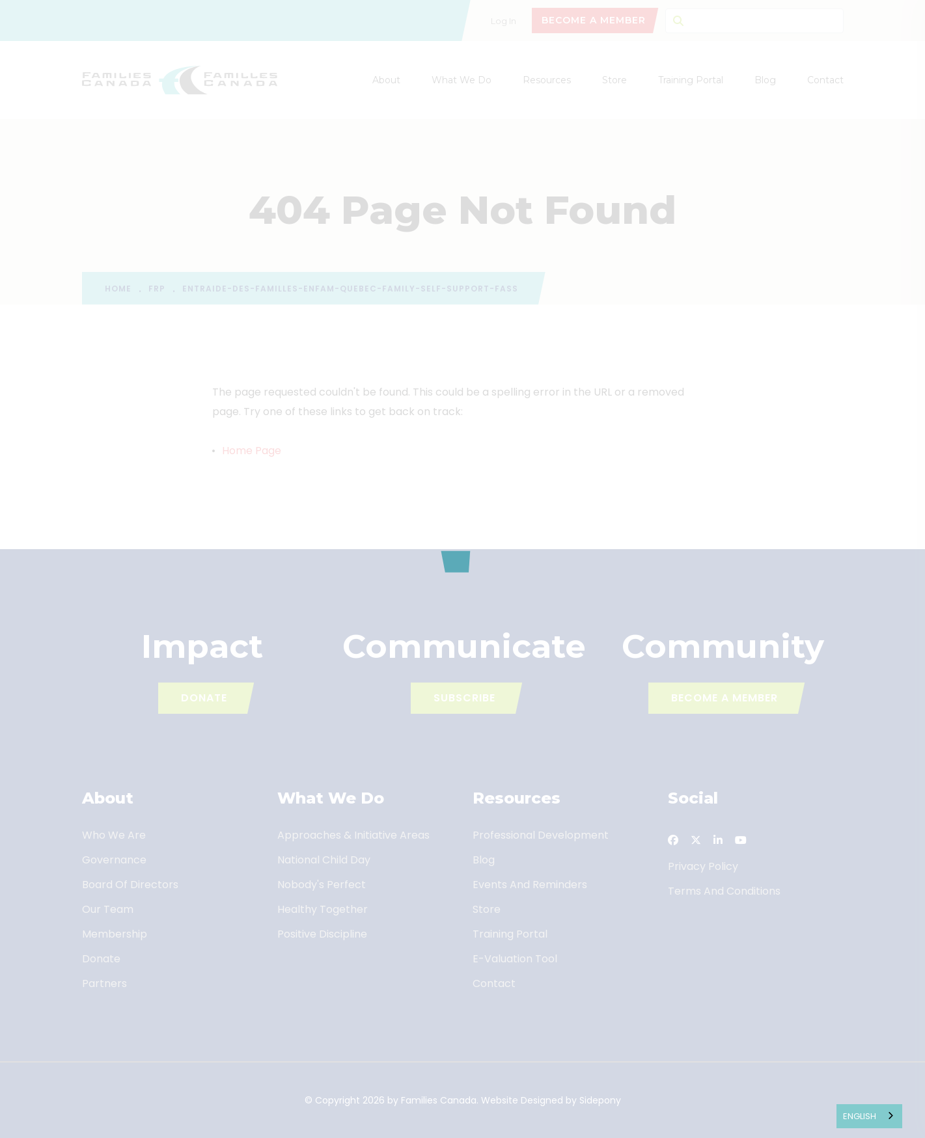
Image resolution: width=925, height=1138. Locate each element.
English (859, 1116)
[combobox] (869, 1116)
